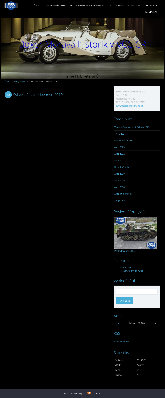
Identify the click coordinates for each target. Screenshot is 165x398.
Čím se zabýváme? (55, 5)
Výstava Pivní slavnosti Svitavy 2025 (132, 127)
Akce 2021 (119, 160)
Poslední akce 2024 (123, 140)
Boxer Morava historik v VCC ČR (82, 44)
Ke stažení (151, 11)
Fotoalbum (116, 5)
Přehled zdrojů (121, 341)
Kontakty (151, 5)
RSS (98, 393)
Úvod (37, 5)
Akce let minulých (123, 193)
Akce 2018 (119, 187)
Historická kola (121, 167)
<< (117, 323)
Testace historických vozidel (87, 5)
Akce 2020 (119, 173)
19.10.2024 (120, 133)
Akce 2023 (119, 147)
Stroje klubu (120, 200)
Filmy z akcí (134, 5)
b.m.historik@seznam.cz (129, 105)
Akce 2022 (119, 153)
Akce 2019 (119, 180)
